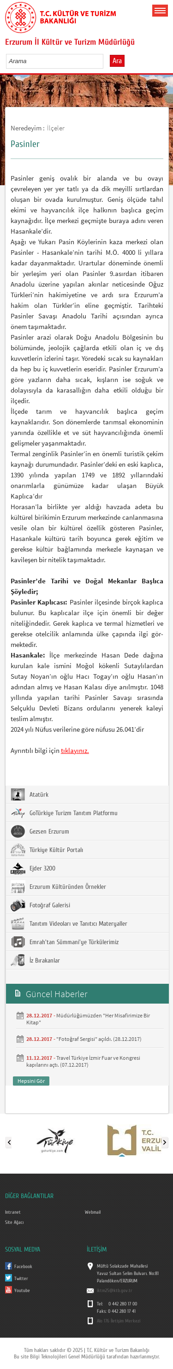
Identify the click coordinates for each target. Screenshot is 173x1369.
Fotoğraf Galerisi (40, 905)
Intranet (13, 1212)
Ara (117, 61)
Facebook (23, 1266)
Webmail (93, 1212)
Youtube (22, 1290)
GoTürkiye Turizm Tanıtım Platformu (64, 812)
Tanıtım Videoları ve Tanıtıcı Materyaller (69, 923)
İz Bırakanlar (35, 960)
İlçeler (56, 127)
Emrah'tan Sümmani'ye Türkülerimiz (65, 941)
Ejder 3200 (33, 868)
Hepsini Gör (31, 1080)
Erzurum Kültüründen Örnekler (58, 886)
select (106, 61)
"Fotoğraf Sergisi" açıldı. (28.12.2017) (99, 1038)
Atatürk (29, 794)
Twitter (21, 1278)
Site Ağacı (14, 1222)
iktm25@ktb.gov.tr (114, 1290)
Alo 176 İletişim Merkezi (118, 1321)
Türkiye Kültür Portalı (47, 849)
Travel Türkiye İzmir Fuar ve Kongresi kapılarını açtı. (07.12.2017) (83, 1061)
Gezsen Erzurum (40, 831)
